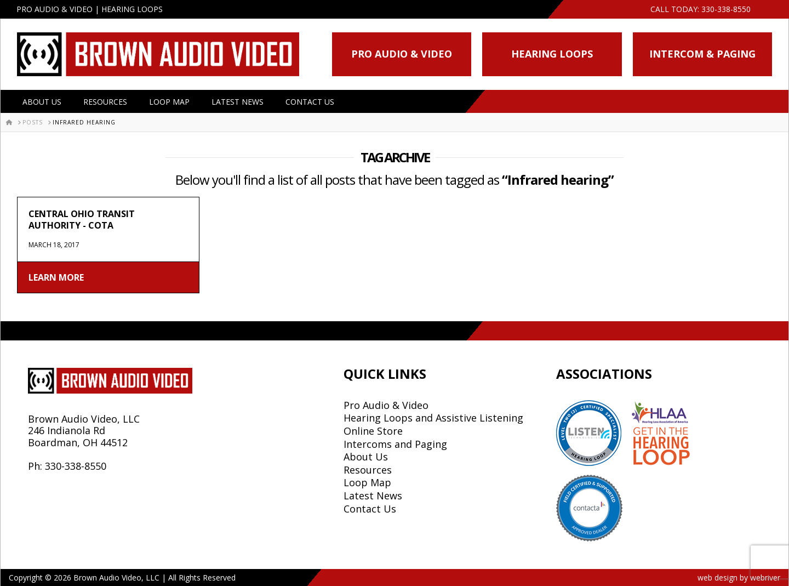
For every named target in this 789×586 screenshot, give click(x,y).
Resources (105, 101)
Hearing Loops (552, 53)
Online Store (373, 430)
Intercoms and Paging (395, 444)
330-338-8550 (726, 9)
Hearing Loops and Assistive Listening (433, 417)
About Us (41, 101)
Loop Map (169, 101)
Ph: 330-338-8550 (67, 466)
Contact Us (309, 101)
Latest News (237, 101)
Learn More (56, 277)
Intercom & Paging (702, 53)
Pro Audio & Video (401, 53)
